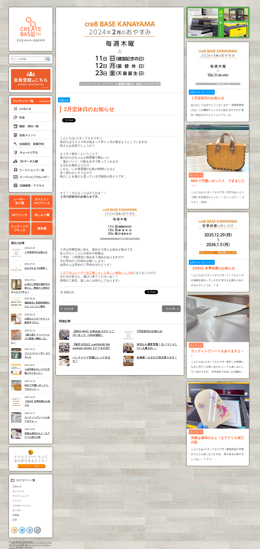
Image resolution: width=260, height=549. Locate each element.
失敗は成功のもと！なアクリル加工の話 (37, 435)
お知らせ (17, 486)
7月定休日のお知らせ (149, 331)
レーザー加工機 (19, 201)
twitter (22, 530)
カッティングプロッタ (19, 228)
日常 (14, 520)
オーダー (17, 510)
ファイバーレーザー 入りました (37, 355)
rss (14, 530)
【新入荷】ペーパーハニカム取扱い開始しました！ (30, 338)
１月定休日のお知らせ (36, 252)
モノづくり (18, 491)
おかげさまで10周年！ (36, 268)
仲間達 (15, 515)
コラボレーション (21, 505)
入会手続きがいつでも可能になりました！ (37, 371)
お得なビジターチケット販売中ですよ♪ (37, 320)
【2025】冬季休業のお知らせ (37, 403)
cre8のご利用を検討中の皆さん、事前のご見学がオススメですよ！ (30, 288)
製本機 (42, 228)
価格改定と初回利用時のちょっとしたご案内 (37, 304)
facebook (29, 530)
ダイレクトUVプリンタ (42, 201)
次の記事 (170, 308)
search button (37, 530)
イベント (17, 500)
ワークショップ (20, 496)
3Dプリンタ (19, 215)
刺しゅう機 (42, 215)
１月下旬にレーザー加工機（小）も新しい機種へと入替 (96, 272)
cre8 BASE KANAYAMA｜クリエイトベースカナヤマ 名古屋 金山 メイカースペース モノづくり (30, 545)
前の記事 (69, 308)
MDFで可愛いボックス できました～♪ (37, 387)
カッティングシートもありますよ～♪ (37, 419)
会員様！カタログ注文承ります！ (157, 357)
